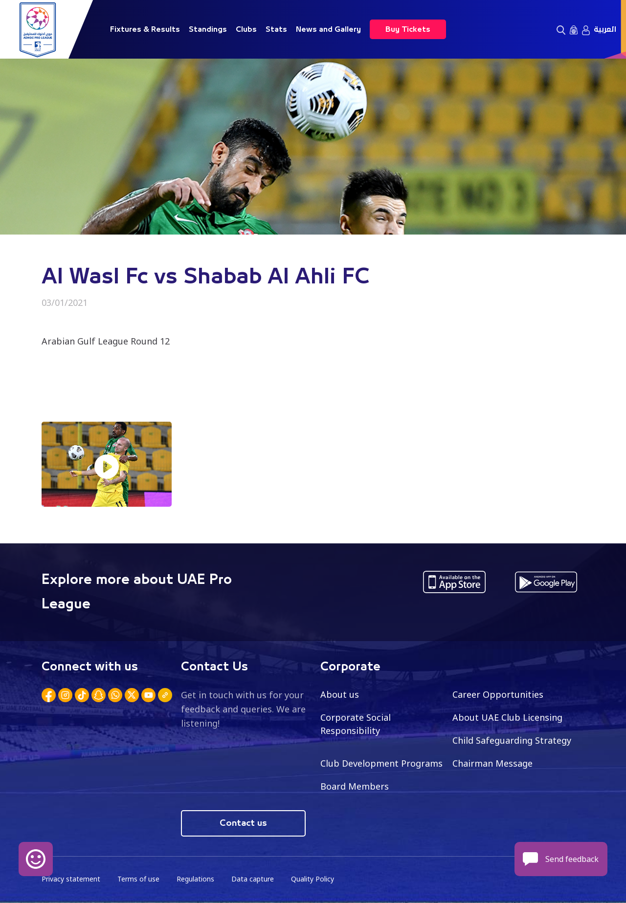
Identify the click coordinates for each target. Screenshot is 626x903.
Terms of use (138, 878)
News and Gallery (328, 29)
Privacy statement (71, 878)
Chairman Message (492, 763)
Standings (208, 29)
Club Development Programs (381, 763)
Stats (276, 29)
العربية (605, 29)
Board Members (354, 786)
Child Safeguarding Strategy (511, 740)
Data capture (252, 878)
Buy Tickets (407, 29)
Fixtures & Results (145, 29)
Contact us (243, 823)
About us (339, 694)
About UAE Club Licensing (507, 717)
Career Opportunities (497, 694)
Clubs (246, 29)
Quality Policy (312, 878)
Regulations (195, 878)
